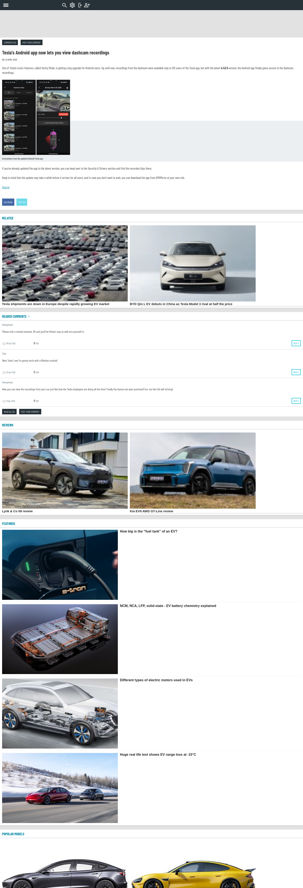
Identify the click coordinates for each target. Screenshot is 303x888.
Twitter (22, 202)
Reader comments (16, 316)
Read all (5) (9, 411)
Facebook (8, 202)
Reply (296, 343)
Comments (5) (10, 42)
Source (5, 187)
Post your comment (32, 42)
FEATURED (8, 523)
